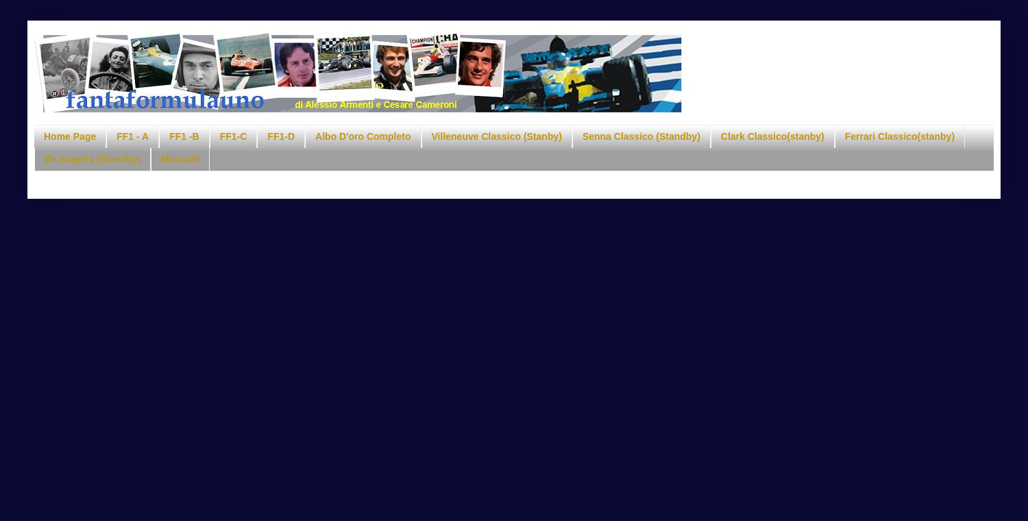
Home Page (70, 136)
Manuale (180, 159)
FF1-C (233, 136)
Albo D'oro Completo (363, 136)
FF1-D (281, 136)
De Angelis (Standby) (92, 159)
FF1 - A (133, 136)
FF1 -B (184, 136)
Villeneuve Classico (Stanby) (497, 136)
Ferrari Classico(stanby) (900, 136)
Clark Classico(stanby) (772, 136)
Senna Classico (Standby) (641, 136)
